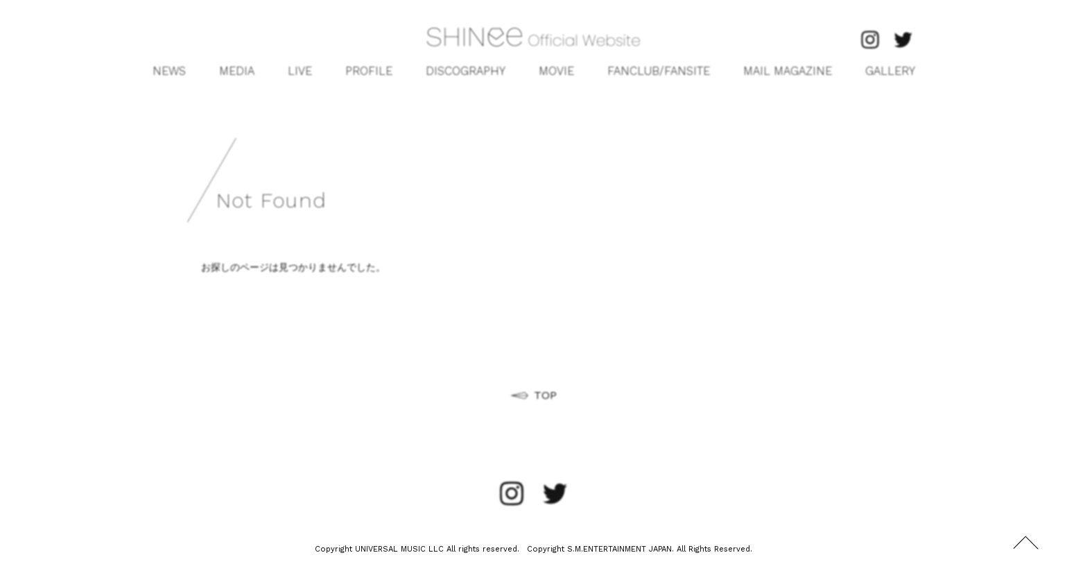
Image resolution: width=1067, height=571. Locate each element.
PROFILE (368, 71)
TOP (545, 395)
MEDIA (236, 71)
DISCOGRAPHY (465, 71)
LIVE (300, 71)
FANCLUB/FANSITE (658, 71)
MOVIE (556, 71)
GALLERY (890, 71)
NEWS (169, 71)
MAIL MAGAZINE (787, 71)
